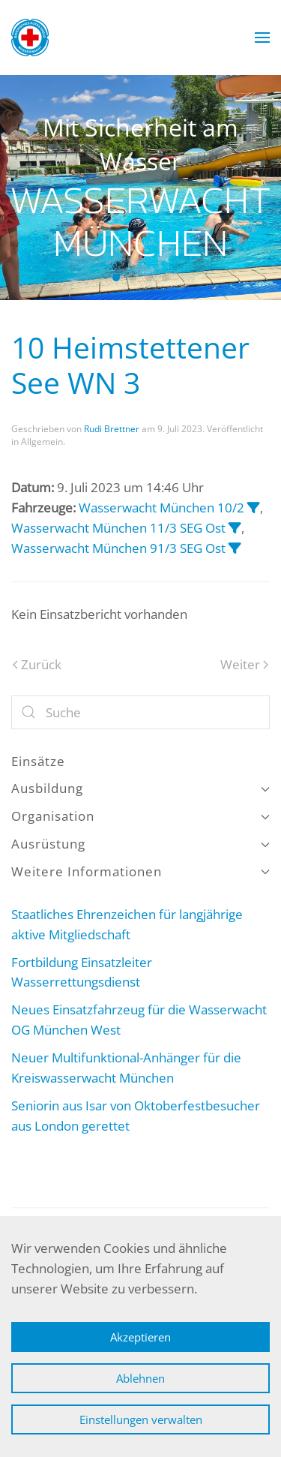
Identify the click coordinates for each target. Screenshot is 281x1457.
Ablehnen (140, 1378)
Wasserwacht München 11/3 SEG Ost (118, 527)
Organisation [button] (140, 816)
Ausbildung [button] (140, 788)
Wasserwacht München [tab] (116, 277)
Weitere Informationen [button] (140, 871)
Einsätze (38, 761)
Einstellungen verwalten (140, 1419)
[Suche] (140, 712)
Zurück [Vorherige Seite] (37, 664)
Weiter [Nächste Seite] (244, 664)
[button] (262, 37)
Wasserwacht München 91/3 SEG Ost (118, 548)
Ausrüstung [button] (140, 843)
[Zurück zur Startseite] (30, 37)
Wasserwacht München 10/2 (161, 507)
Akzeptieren (140, 1336)
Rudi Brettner (111, 428)
